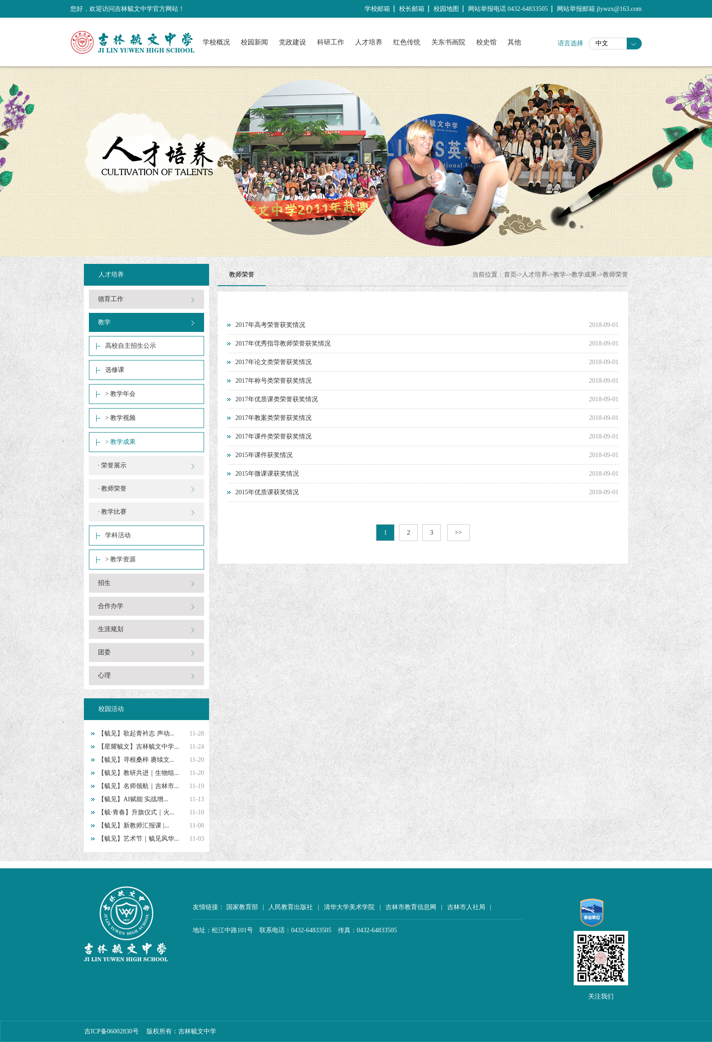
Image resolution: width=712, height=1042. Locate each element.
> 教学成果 (120, 441)
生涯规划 (110, 629)
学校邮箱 (377, 8)
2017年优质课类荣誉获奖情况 (276, 399)
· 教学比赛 (112, 511)
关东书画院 (448, 42)
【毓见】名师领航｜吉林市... (138, 786)
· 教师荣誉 (112, 488)
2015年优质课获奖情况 (267, 492)
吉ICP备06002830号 (111, 1031)
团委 (104, 652)
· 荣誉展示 (112, 465)
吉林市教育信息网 (410, 907)
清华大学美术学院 (349, 907)
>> (458, 532)
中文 (601, 43)
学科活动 (118, 535)
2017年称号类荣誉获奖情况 (273, 380)
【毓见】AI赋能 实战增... (133, 799)
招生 (104, 582)
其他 (514, 42)
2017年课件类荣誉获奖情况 (273, 436)
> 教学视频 (120, 417)
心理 (104, 675)
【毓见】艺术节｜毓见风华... (138, 838)
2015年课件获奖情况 (264, 455)
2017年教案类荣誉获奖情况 (273, 417)
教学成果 (584, 274)
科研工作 (330, 42)
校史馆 (486, 42)
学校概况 (216, 42)
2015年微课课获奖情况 (267, 473)
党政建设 (292, 42)
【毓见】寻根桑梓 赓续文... (136, 759)
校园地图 (446, 8)
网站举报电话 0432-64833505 (508, 8)
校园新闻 (254, 42)
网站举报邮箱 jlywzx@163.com (599, 8)
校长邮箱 (411, 8)
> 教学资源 (120, 559)
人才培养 (368, 42)
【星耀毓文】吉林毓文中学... (138, 746)
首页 (510, 274)
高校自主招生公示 (130, 345)
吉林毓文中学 (197, 1031)
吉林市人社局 (466, 907)
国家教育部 (242, 907)
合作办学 (110, 606)
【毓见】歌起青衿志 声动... (136, 733)
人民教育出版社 (290, 907)
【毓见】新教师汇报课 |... (133, 825)
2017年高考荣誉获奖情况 (270, 324)
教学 (104, 322)
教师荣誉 (615, 274)
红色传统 (406, 42)
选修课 (114, 369)
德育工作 (110, 299)
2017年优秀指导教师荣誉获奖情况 (283, 343)
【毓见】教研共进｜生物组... (138, 772)
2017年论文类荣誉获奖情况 (273, 362)
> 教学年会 (120, 393)
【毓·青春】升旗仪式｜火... (136, 812)
